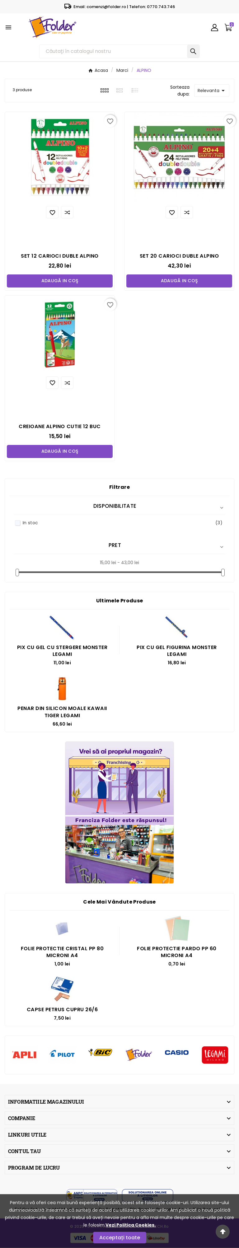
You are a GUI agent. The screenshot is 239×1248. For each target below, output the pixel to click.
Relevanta (212, 90)
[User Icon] (214, 27)
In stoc (123, 523)
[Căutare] (113, 51)
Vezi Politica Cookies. (130, 1225)
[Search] (193, 51)
